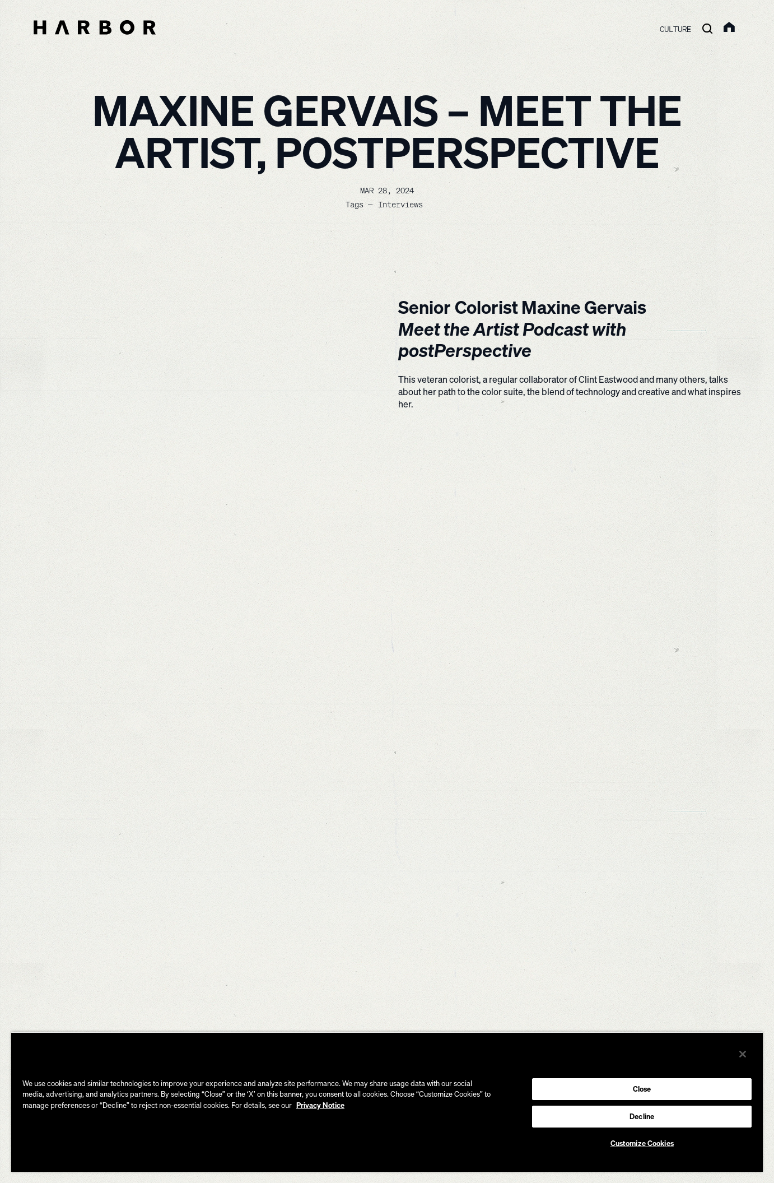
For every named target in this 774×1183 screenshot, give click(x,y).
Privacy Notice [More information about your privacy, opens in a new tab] (320, 1105)
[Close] (742, 1054)
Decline (642, 1116)
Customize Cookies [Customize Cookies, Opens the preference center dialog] (642, 1143)
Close (642, 1088)
